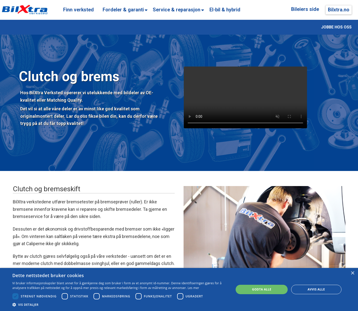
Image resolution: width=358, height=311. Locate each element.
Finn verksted (78, 10)
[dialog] (179, 289)
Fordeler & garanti (123, 10)
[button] (119, 304)
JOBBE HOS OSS (336, 27)
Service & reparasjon (176, 10)
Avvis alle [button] (316, 289)
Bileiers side (305, 9)
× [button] (352, 273)
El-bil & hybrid (224, 10)
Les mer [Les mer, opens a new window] (193, 288)
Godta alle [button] (261, 289)
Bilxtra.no (338, 10)
